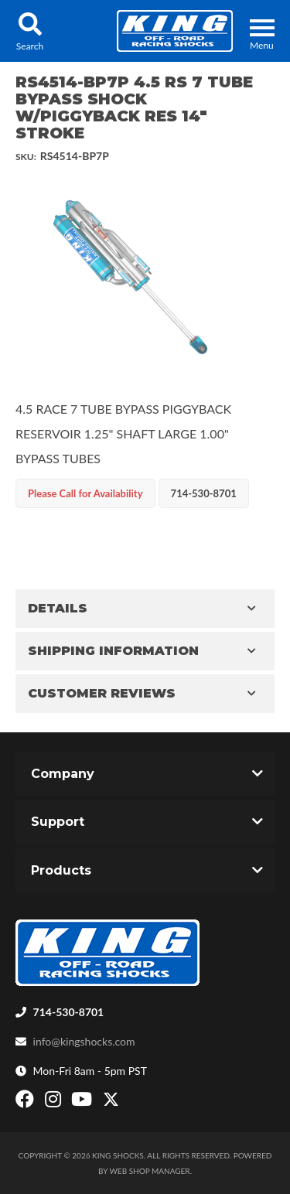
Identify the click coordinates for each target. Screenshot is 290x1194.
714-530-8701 (68, 1011)
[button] (30, 31)
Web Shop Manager (150, 1170)
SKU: (25, 156)
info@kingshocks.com (84, 1041)
